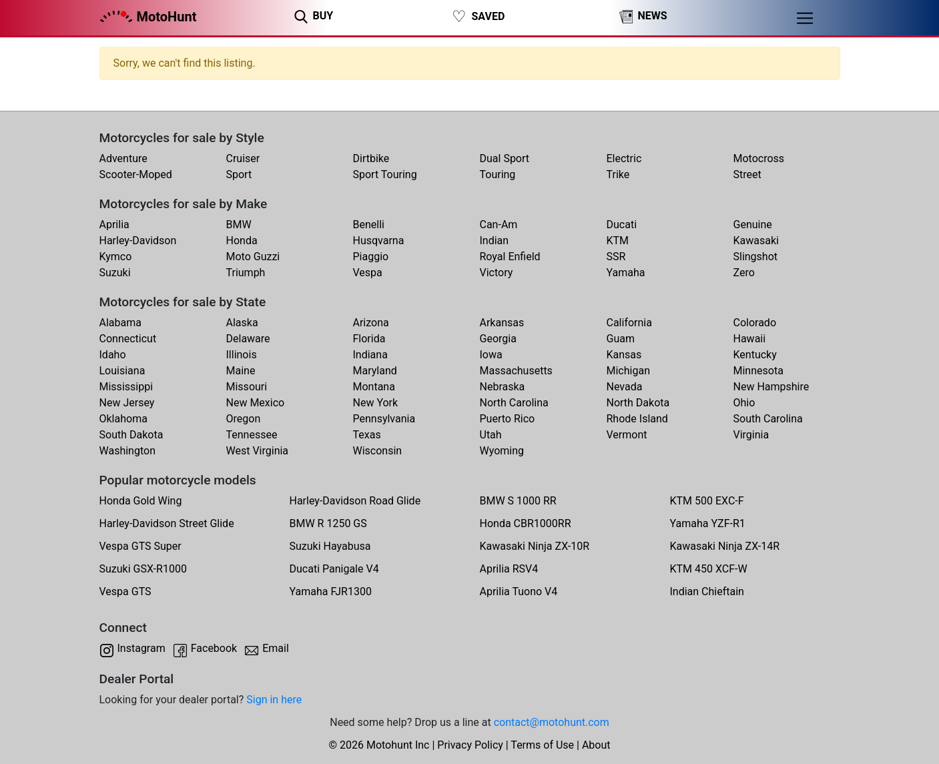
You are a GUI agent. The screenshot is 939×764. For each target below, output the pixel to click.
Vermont (627, 434)
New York (375, 402)
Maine (241, 370)
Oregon (243, 418)
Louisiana (122, 370)
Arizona (371, 322)
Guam (621, 338)
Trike (618, 174)
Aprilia (114, 224)
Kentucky (755, 354)
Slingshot (755, 256)
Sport (239, 174)
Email (275, 648)
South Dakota (131, 434)
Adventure (123, 158)
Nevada (625, 386)
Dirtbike (371, 158)
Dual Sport (505, 158)
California (629, 322)
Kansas (624, 354)
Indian (494, 240)
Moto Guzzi (253, 256)
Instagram (141, 648)
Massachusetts (516, 370)
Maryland (375, 370)
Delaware (248, 338)
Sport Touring (385, 174)
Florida (369, 338)
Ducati (622, 224)
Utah (491, 434)
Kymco (115, 256)
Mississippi (126, 386)
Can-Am (499, 224)
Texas (367, 434)
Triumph (246, 272)
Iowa (491, 354)
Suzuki (115, 272)
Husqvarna (378, 240)
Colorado (755, 322)
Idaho (112, 354)
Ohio (744, 402)
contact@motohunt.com (551, 722)
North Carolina (514, 402)
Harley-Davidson (138, 240)
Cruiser (243, 158)
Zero (744, 272)
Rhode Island (637, 418)
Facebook (214, 648)
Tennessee (252, 434)
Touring (498, 174)
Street (747, 174)
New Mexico (255, 402)
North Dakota (638, 402)
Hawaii (749, 338)
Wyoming (502, 450)
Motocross (759, 158)
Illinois (241, 354)
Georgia (498, 338)
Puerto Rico (507, 418)
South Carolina (768, 418)
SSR (616, 256)
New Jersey (127, 402)
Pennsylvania (384, 418)
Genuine (752, 224)
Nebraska (502, 386)
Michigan (628, 370)
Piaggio (371, 256)
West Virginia (257, 450)
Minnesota (758, 370)
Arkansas (502, 322)
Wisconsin (377, 450)
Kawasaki (756, 240)
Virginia (751, 434)
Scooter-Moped (135, 174)
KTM (618, 240)
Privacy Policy (470, 745)
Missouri (247, 386)
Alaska (242, 322)
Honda (242, 240)
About (596, 745)
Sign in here (274, 699)
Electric (624, 158)
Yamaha (626, 272)
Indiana (370, 354)
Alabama (120, 322)
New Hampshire (771, 386)
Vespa (367, 272)
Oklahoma (123, 418)
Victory (496, 272)
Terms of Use (542, 745)
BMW (239, 224)
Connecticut (128, 338)
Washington (127, 450)
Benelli (368, 224)
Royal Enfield (510, 256)
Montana (374, 386)
